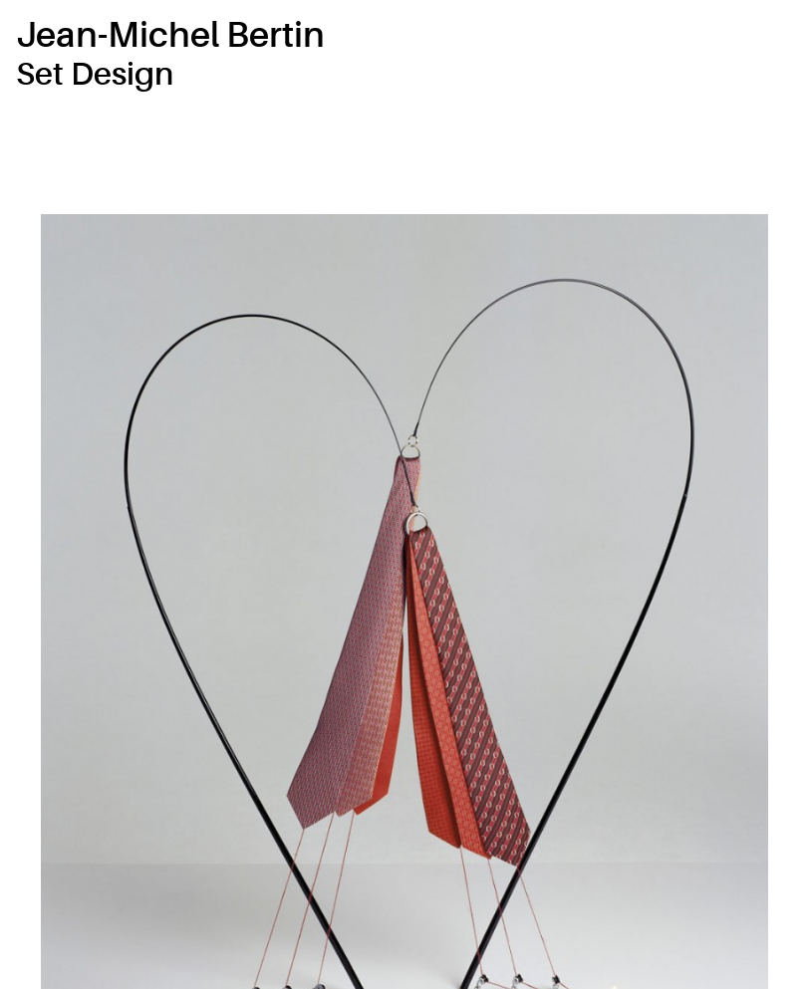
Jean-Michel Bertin (170, 35)
